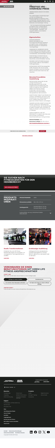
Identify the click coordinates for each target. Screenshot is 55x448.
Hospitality (6, 400)
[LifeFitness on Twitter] (44, 440)
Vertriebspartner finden (10, 417)
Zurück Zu (7, 3)
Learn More (7, 263)
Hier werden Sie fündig (11, 192)
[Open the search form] (46, 1)
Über (5, 415)
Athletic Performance (21, 400)
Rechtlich (6, 421)
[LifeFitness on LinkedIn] (31, 440)
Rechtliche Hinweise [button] (9, 442)
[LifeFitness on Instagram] (39, 440)
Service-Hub (7, 410)
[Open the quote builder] (50, 1)
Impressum (7, 430)
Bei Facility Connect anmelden (12, 428)
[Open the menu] (53, 1)
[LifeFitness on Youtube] (48, 440)
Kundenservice (39, 285)
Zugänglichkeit (8, 424)
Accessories (31, 402)
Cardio (29, 398)
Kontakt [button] (6, 438)
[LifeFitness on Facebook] (35, 440)
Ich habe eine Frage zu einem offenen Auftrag (39, 289)
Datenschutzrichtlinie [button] (9, 440)
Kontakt (42, 136)
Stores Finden (8, 419)
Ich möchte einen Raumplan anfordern (15, 288)
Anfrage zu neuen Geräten (15, 285)
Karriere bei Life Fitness (10, 426)
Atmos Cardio (44, 400)
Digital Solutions (45, 398)
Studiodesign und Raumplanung (12, 408)
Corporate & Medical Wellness (21, 403)
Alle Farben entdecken (27, 141)
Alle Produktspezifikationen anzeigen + (39, 128)
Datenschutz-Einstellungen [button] (16, 438)
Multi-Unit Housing (8, 402)
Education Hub (7, 412)
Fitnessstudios (7, 398)
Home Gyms (19, 398)
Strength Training (32, 400)
